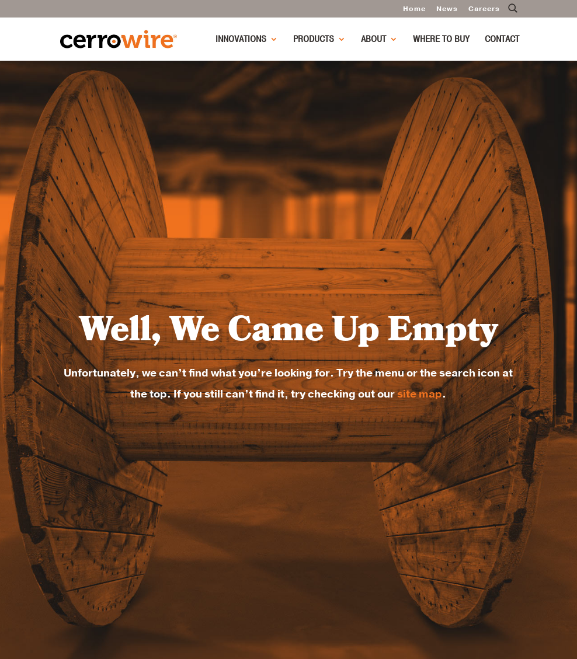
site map (419, 394)
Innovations (240, 40)
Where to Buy (441, 40)
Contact (502, 40)
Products (313, 40)
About (373, 40)
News (447, 9)
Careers (484, 9)
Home (414, 9)
